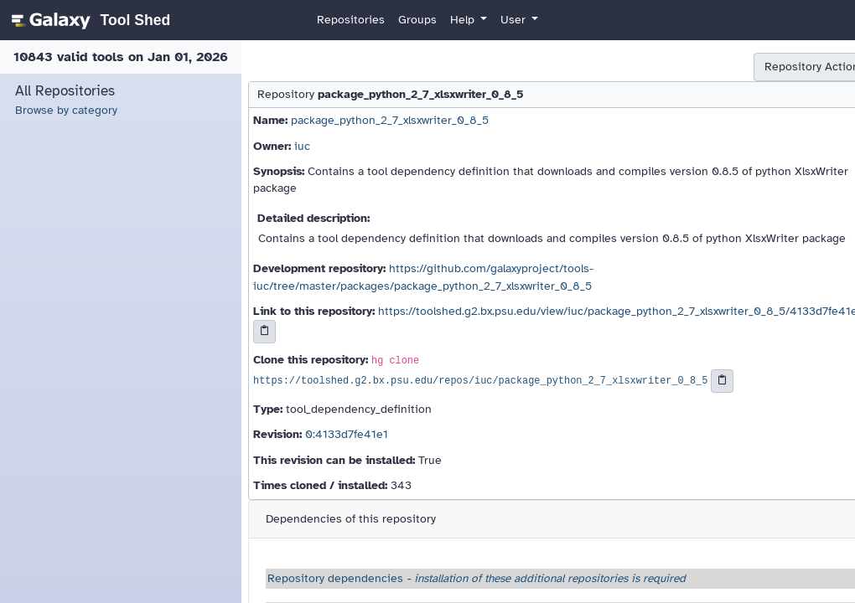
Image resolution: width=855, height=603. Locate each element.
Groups (417, 20)
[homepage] (88, 20)
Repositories (351, 20)
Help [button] (464, 20)
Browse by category (66, 110)
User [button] (514, 20)
